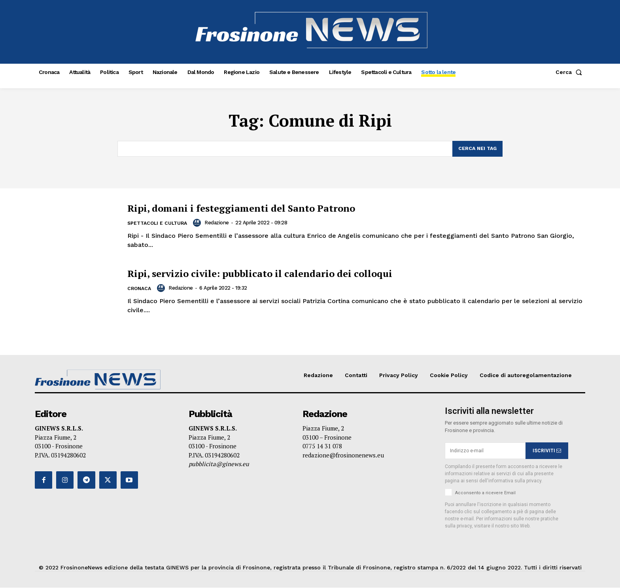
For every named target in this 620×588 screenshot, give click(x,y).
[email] (485, 451)
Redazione (220, 223)
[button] (570, 72)
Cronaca (140, 289)
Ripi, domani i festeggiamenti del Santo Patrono (266, 208)
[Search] (476, 149)
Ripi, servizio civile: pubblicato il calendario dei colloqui (289, 273)
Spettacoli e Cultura (159, 224)
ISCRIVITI (547, 451)
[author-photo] (202, 223)
